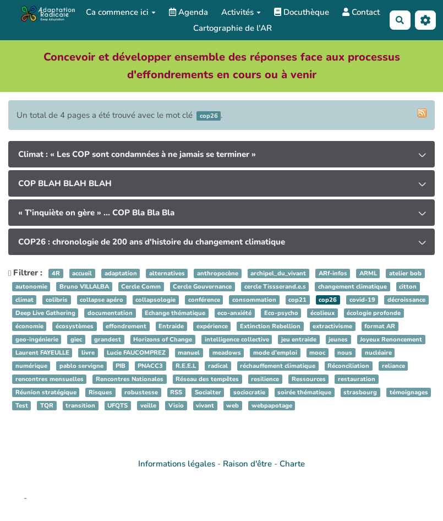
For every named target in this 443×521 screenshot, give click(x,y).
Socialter (208, 392)
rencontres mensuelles (49, 379)
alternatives (167, 273)
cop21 (297, 300)
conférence (204, 300)
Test (21, 405)
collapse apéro (101, 300)
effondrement (126, 326)
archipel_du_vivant (278, 273)
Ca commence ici (121, 12)
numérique (31, 366)
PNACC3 (150, 366)
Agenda (188, 12)
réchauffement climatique (277, 366)
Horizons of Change (162, 339)
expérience (212, 326)
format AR (379, 326)
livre (88, 353)
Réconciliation (348, 366)
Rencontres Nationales (129, 379)
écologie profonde (374, 313)
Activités (241, 12)
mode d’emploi (275, 353)
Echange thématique (175, 313)
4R (56, 273)
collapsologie (155, 300)
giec (76, 339)
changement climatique (352, 287)
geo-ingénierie (36, 339)
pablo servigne (81, 366)
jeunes (338, 339)
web (232, 405)
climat (24, 300)
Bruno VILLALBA (84, 287)
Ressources (309, 379)
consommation (254, 300)
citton (408, 287)
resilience (265, 379)
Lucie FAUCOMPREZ (136, 353)
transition (80, 405)
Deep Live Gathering (45, 313)
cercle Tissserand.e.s (275, 287)
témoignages (409, 392)
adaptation (121, 273)
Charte (292, 463)
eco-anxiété (234, 313)
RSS (176, 392)
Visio (176, 405)
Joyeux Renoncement (391, 339)
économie (29, 326)
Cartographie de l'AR (232, 28)
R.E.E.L (186, 366)
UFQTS (117, 405)
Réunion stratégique (45, 392)
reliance (393, 366)
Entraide (171, 326)
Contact (361, 12)
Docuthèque (301, 12)
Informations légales (176, 463)
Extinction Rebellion (270, 326)
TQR (46, 405)
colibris (57, 300)
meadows (226, 353)
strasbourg (360, 392)
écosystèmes (75, 326)
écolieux (322, 313)
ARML (368, 273)
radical (218, 366)
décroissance (406, 300)
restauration (356, 379)
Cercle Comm (141, 287)
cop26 (328, 300)
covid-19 (362, 300)
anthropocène (217, 273)
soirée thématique (304, 392)
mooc (317, 353)
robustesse (141, 392)
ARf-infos (333, 273)
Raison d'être (247, 463)
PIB (120, 366)
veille (148, 405)
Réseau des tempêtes (207, 379)
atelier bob (405, 273)
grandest (107, 339)
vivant (205, 405)
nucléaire (378, 353)
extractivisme (332, 326)
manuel (189, 353)
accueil (82, 273)
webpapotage (271, 405)
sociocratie (249, 392)
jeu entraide (298, 339)
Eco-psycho (281, 313)
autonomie (31, 287)
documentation (110, 313)
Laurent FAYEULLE (42, 353)
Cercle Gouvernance (202, 287)
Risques (100, 392)
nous (344, 353)
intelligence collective (237, 339)
